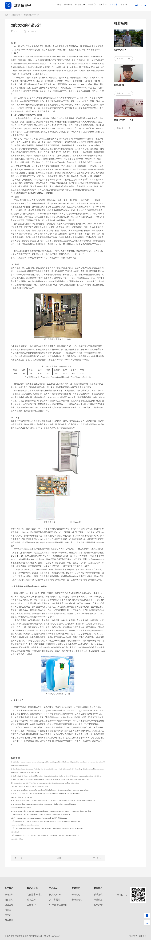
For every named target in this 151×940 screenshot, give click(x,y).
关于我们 (59, 5)
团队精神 (9, 920)
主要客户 (31, 904)
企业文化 (9, 904)
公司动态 (76, 894)
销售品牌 (31, 899)
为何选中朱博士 (34, 894)
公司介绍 (9, 894)
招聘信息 (98, 899)
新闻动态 (111, 5)
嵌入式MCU (55, 894)
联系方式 (98, 894)
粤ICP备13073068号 (53, 936)
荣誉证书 (9, 910)
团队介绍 (9, 899)
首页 (48, 5)
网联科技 (142, 936)
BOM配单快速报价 (58, 904)
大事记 (8, 915)
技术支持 (98, 5)
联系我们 (123, 5)
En (145, 5)
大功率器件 (54, 899)
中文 (137, 5)
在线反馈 (98, 904)
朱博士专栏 (16, 15)
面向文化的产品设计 (31, 15)
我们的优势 (72, 5)
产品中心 (86, 5)
